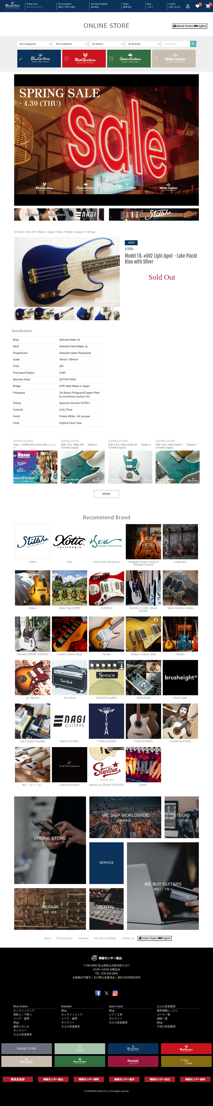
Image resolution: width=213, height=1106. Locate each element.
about (47, 938)
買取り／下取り (22, 1014)
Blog (150, 4)
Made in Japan (46, 231)
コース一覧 (163, 1014)
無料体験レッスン (167, 1010)
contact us (128, 938)
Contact (175, 4)
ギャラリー (20, 1030)
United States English (189, 26)
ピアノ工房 (115, 1014)
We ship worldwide (99, 4)
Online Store (35, 4)
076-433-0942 (109, 973)
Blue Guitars (20, 1006)
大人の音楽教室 (22, 1034)
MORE (106, 494)
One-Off (30, 231)
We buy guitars (66, 4)
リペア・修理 (21, 1018)
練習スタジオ (21, 1026)
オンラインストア (24, 1010)
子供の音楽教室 (166, 1026)
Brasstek (66, 1006)
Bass (60, 231)
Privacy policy (64, 938)
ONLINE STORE (106, 25)
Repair (127, 4)
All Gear (19, 231)
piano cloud (116, 1006)
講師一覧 (162, 1018)
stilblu (129, 249)
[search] (193, 44)
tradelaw (83, 938)
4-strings (90, 231)
